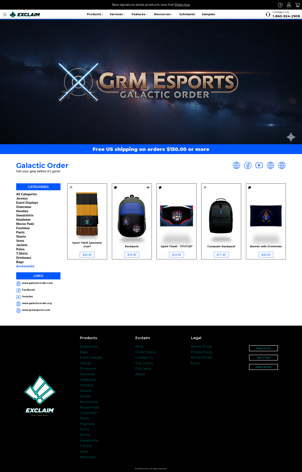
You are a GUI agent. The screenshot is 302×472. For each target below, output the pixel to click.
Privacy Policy (201, 352)
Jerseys (22, 198)
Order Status (145, 352)
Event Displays (27, 202)
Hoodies (22, 211)
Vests (20, 240)
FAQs (139, 346)
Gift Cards (143, 369)
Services (117, 14)
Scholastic (187, 14)
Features (139, 14)
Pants (20, 232)
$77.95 (221, 254)
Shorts (21, 236)
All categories (26, 194)
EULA (195, 363)
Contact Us (144, 357)
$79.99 (132, 254)
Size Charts (144, 363)
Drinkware (23, 257)
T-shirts (22, 253)
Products (95, 14)
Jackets (22, 245)
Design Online (263, 348)
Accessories (25, 266)
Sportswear (89, 402)
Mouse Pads (25, 224)
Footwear (23, 228)
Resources (163, 14)
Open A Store (263, 357)
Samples (208, 14)
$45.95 (87, 254)
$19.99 (176, 254)
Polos (20, 249)
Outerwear (23, 207)
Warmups (87, 457)
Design (85, 363)
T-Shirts (86, 446)
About (140, 374)
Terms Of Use (201, 346)
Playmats (87, 424)
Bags (20, 262)
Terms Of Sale (201, 357)
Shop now (182, 5)
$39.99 (266, 254)
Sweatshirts (25, 215)
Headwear (23, 219)
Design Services (263, 367)
